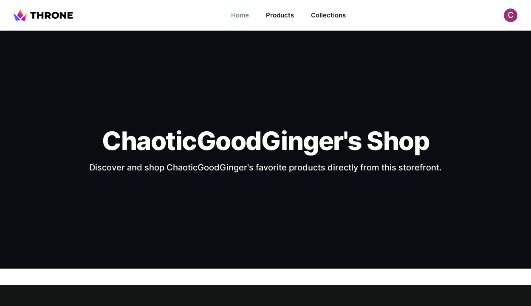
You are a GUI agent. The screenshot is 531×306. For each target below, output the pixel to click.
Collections (328, 15)
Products (280, 15)
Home (240, 15)
